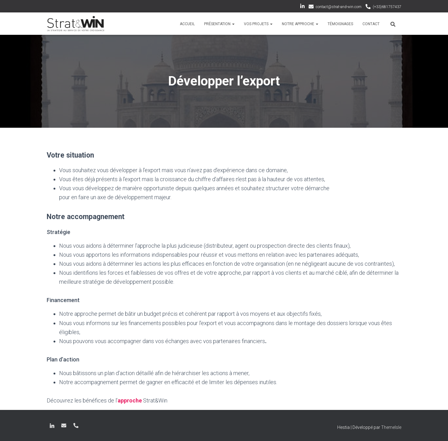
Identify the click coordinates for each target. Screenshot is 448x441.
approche (130, 400)
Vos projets (258, 24)
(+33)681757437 (387, 7)
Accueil (187, 24)
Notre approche (300, 24)
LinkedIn (302, 7)
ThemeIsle (391, 427)
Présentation (219, 24)
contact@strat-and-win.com (339, 7)
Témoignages (340, 24)
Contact (371, 24)
